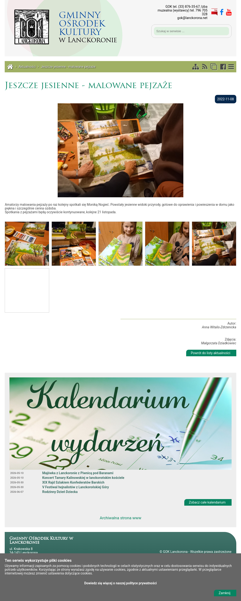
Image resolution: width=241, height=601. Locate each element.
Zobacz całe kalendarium (207, 502)
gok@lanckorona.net (192, 18)
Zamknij (224, 593)
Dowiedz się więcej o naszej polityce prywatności (120, 583)
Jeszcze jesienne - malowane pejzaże (68, 67)
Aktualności (27, 67)
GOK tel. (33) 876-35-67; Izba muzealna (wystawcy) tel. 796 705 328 (183, 10)
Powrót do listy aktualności (210, 353)
